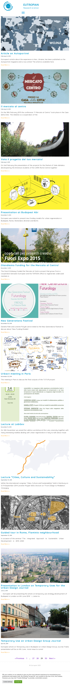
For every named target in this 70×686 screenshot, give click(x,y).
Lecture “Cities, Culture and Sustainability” (28, 479)
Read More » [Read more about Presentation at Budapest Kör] (5, 226)
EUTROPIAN (31, 4)
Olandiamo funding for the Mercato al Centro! (30, 267)
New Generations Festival (17, 322)
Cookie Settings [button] (7, 681)
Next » (52, 660)
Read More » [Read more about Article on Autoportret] (5, 67)
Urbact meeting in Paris (16, 375)
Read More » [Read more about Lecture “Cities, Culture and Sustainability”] (5, 493)
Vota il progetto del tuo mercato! (22, 161)
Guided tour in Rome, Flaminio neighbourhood (30, 534)
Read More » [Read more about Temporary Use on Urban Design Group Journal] (5, 654)
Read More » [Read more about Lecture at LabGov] (5, 438)
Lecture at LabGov (12, 426)
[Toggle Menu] (23, 13)
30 (46, 660)
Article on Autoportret (15, 55)
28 (37, 660)
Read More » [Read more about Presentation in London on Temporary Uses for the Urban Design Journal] (5, 601)
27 (33, 660)
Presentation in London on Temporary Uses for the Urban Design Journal (33, 588)
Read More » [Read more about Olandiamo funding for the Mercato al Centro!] (5, 281)
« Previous (19, 660)
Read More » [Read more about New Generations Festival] (5, 334)
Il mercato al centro (13, 108)
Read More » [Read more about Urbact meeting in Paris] (5, 385)
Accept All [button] (18, 681)
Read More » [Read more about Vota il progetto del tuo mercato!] (5, 173)
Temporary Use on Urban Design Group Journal (31, 642)
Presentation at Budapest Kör (20, 214)
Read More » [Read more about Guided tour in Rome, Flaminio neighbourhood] (5, 546)
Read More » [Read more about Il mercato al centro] (5, 120)
